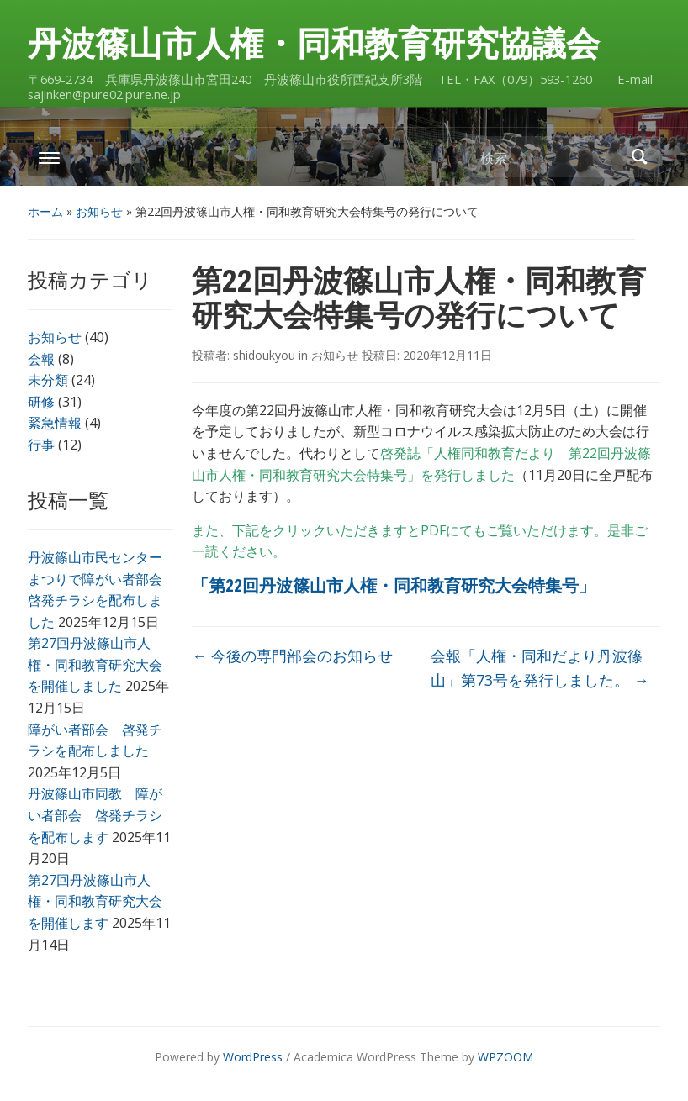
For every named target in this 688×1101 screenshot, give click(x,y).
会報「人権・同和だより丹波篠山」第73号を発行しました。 (539, 667)
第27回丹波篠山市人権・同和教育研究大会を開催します (95, 901)
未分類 (48, 380)
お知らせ (99, 211)
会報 (41, 359)
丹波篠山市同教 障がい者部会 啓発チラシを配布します (95, 815)
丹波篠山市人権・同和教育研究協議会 (314, 44)
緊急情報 (55, 423)
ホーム (45, 211)
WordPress (253, 1057)
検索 (639, 157)
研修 (41, 401)
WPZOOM (505, 1057)
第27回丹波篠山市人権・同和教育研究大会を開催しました (95, 664)
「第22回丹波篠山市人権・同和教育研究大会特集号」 (393, 586)
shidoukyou (264, 355)
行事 (41, 444)
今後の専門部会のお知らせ (292, 655)
